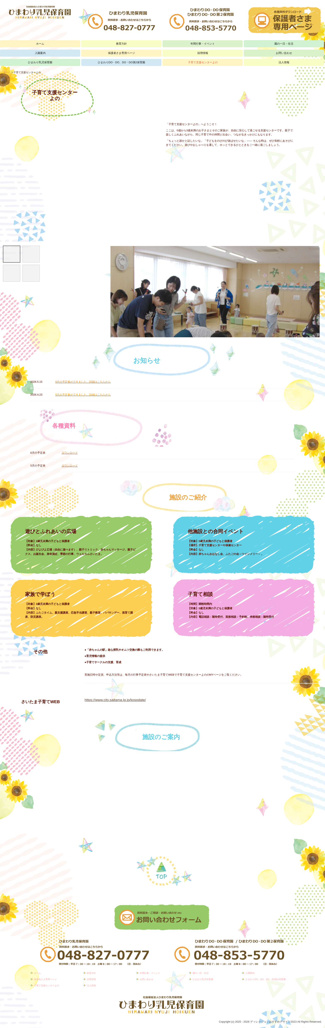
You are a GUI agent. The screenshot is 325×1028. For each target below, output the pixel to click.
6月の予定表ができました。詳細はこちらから (83, 381)
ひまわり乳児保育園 (40, 62)
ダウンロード (70, 452)
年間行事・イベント (202, 43)
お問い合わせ (284, 53)
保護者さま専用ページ (121, 53)
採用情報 (202, 53)
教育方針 (121, 43)
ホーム (40, 43)
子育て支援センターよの (203, 62)
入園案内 (40, 53)
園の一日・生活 (283, 43)
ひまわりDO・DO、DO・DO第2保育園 (121, 62)
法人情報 (284, 62)
